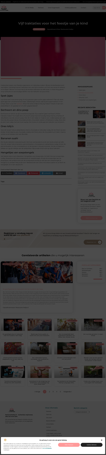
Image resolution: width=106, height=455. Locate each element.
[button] (102, 440)
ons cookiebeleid (47, 448)
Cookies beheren (92, 444)
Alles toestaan (69, 444)
